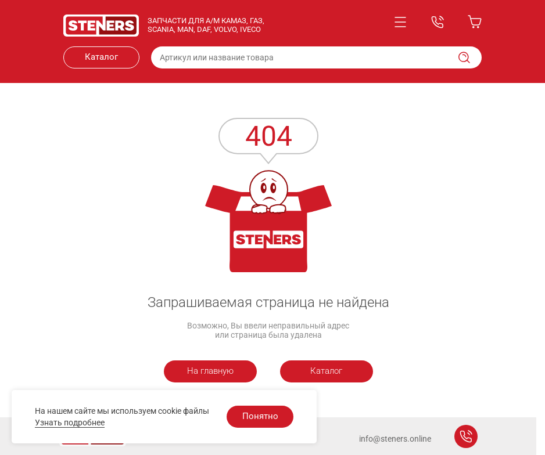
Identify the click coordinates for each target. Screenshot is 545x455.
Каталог (101, 57)
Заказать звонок (466, 436)
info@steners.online (395, 438)
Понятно (260, 416)
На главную (210, 371)
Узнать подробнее (70, 422)
